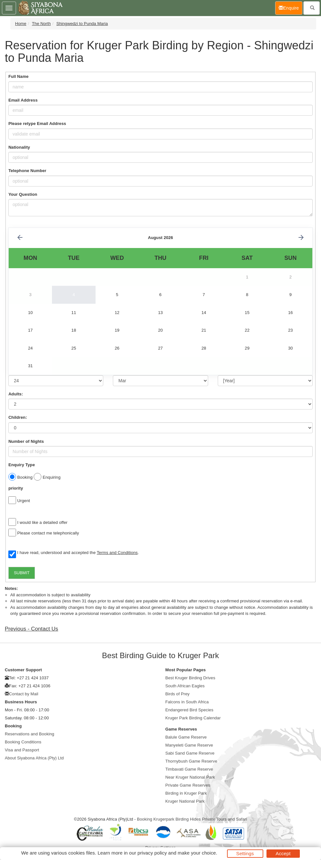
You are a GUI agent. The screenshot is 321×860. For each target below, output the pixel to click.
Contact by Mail (23, 693)
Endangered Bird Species (189, 709)
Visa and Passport (22, 750)
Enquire (290, 7)
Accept (283, 853)
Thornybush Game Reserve (191, 761)
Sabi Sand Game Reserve (190, 753)
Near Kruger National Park (190, 777)
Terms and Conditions (117, 552)
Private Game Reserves (187, 785)
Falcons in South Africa (187, 701)
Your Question (22, 194)
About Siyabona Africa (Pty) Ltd (34, 758)
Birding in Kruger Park (186, 793)
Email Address (23, 100)
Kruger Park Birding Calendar (193, 717)
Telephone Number (27, 170)
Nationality (19, 147)
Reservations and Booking (29, 734)
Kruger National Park (185, 801)
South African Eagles (185, 685)
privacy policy (152, 853)
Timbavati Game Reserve (189, 769)
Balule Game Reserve (186, 737)
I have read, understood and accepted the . (73, 553)
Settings (245, 853)
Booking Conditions (23, 742)
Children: (17, 417)
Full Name (18, 76)
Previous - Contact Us (31, 629)
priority (15, 488)
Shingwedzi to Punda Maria (82, 23)
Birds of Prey (177, 693)
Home (20, 23)
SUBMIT (22, 572)
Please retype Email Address (37, 123)
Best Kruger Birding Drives (190, 677)
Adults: (15, 394)
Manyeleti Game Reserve (189, 745)
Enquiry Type (21, 464)
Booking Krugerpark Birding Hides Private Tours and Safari (192, 819)
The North (41, 23)
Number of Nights (26, 441)
